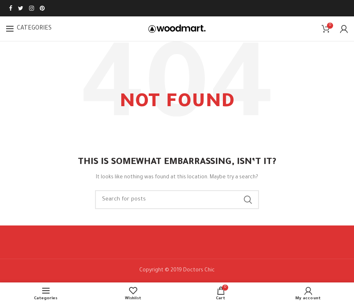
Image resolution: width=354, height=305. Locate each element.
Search (248, 199)
